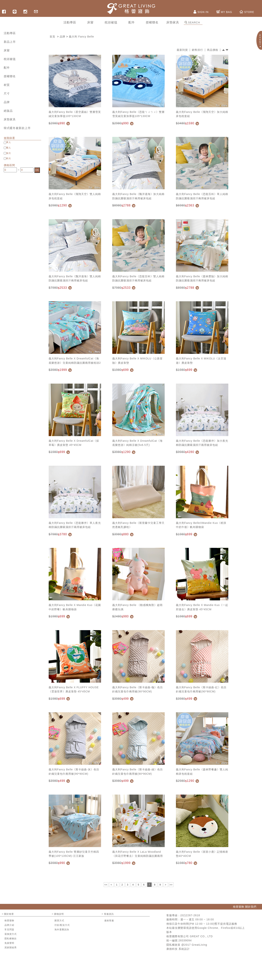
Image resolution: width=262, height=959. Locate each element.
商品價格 (212, 50)
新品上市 (10, 41)
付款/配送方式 (62, 925)
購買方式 (59, 920)
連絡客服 (109, 920)
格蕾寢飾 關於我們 (244, 906)
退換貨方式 (10, 934)
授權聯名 (10, 76)
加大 (8, 153)
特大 (8, 158)
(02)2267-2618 (190, 915)
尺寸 (7, 93)
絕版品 (8, 110)
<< (105, 884)
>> (171, 884)
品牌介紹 (9, 925)
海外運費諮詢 (61, 929)
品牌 (7, 102)
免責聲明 (9, 943)
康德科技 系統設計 (178, 948)
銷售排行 (197, 50)
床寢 (7, 50)
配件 (7, 67)
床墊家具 (10, 119)
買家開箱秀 (10, 947)
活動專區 (10, 33)
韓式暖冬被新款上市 (17, 128)
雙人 (8, 147)
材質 (7, 84)
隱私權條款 (10, 938)
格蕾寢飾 (9, 920)
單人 (8, 142)
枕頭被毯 (10, 59)
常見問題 (9, 929)
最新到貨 (182, 50)
